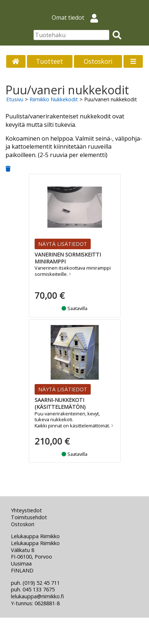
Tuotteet (49, 61)
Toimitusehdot (29, 517)
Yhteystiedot (26, 510)
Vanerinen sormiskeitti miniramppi (68, 258)
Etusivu (14, 99)
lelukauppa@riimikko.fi (37, 596)
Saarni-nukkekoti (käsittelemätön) (60, 403)
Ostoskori (98, 61)
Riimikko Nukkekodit (54, 99)
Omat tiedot (78, 17)
